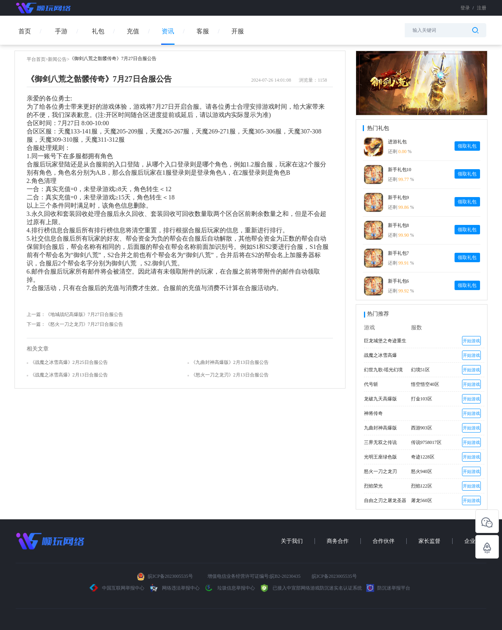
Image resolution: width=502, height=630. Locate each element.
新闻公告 (57, 59)
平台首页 (36, 59)
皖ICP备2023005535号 (170, 576)
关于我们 (292, 541)
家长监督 (429, 541)
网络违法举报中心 (175, 588)
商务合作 (338, 541)
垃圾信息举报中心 (229, 588)
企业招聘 (475, 541)
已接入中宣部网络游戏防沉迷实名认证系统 (310, 588)
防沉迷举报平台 (388, 588)
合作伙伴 (384, 541)
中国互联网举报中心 (117, 588)
